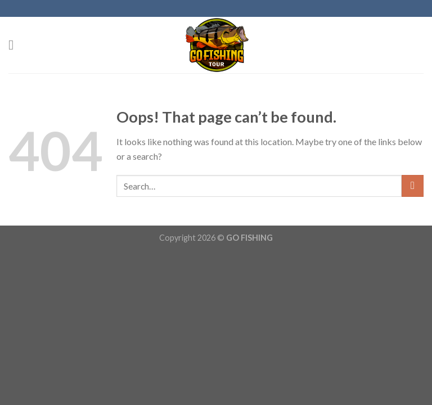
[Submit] (413, 186)
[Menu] (15, 44)
